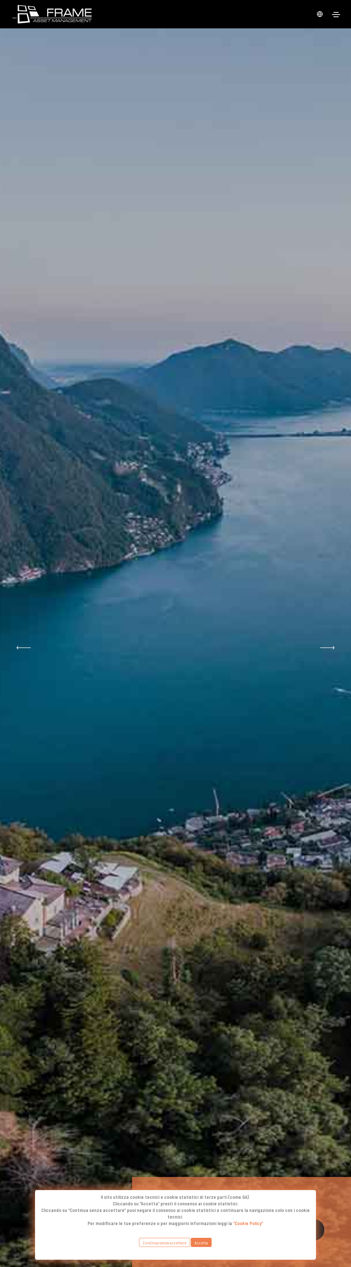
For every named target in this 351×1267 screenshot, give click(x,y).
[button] (24, 648)
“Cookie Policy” (248, 1223)
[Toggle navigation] (336, 14)
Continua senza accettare (164, 1242)
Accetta (201, 1242)
